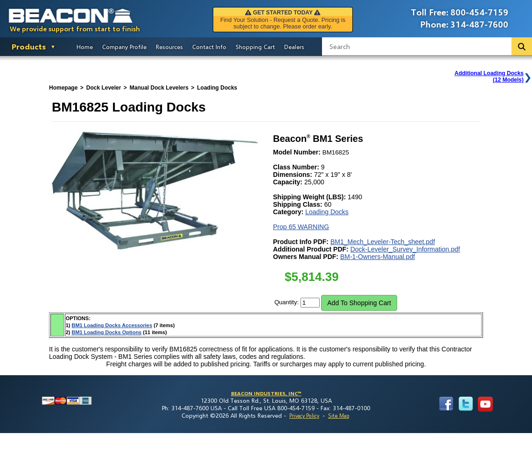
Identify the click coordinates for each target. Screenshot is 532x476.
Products (29, 46)
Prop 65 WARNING (301, 227)
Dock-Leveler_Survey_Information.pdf (405, 249)
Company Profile (124, 46)
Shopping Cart (255, 46)
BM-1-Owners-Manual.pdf (377, 256)
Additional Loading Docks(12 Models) (489, 76)
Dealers (294, 46)
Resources (169, 46)
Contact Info (209, 46)
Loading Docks (327, 212)
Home (85, 46)
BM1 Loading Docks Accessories (111, 325)
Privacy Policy (304, 416)
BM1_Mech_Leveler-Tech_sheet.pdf (382, 241)
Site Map (338, 416)
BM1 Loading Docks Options (106, 332)
